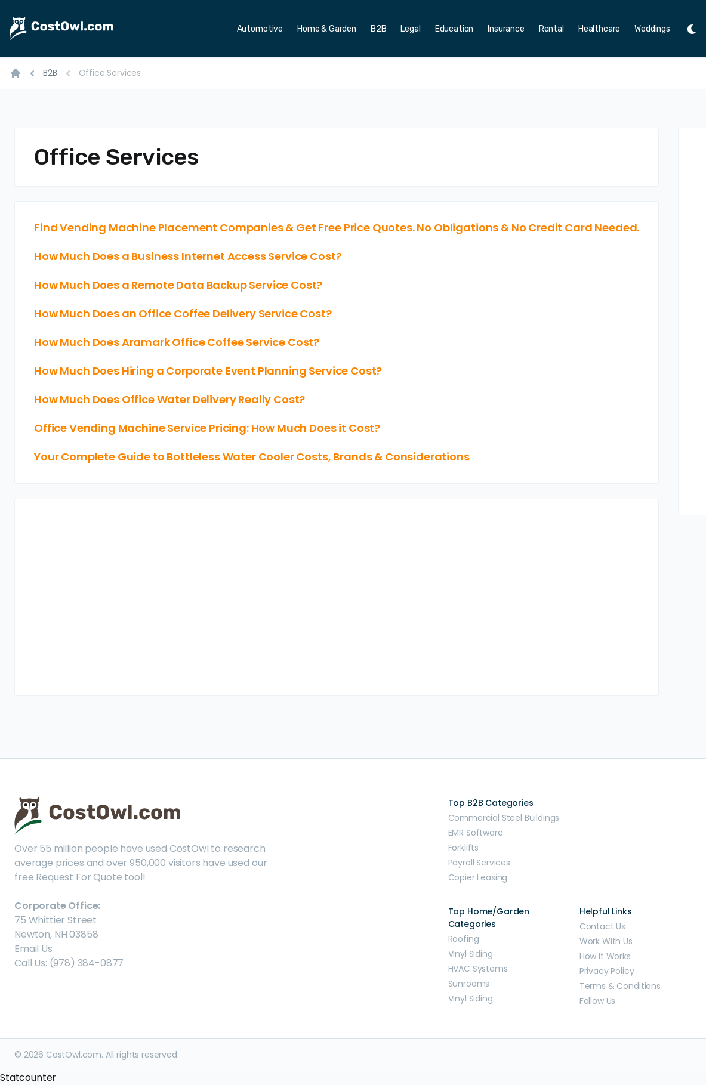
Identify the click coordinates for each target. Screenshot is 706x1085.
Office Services (110, 73)
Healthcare (599, 29)
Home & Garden (326, 29)
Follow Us (597, 1001)
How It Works (605, 956)
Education (454, 29)
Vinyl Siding (470, 954)
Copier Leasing (478, 877)
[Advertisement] (336, 597)
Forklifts (463, 848)
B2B (379, 29)
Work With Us (606, 941)
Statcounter (28, 1077)
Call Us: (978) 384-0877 (69, 963)
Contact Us (602, 926)
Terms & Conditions (620, 986)
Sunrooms (469, 984)
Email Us (33, 949)
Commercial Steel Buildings (504, 818)
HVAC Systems (478, 969)
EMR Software (475, 833)
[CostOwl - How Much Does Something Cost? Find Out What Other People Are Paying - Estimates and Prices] (88, 29)
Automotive (260, 29)
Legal (410, 29)
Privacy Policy (606, 971)
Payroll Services (479, 862)
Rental (551, 29)
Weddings (652, 29)
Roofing (463, 939)
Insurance (506, 29)
